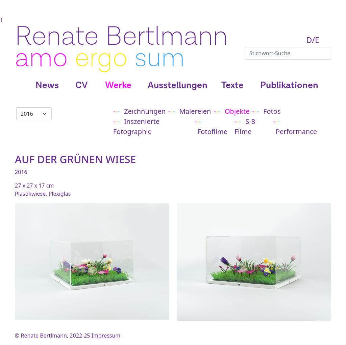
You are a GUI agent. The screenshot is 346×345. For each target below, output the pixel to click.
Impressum (106, 335)
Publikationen (289, 85)
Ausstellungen (177, 85)
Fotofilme (212, 131)
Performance (296, 131)
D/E (312, 40)
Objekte (237, 111)
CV (81, 85)
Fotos (271, 111)
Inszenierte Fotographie (136, 126)
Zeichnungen (145, 111)
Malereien (195, 111)
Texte (232, 85)
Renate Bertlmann (121, 36)
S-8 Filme (244, 126)
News (47, 85)
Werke (118, 85)
